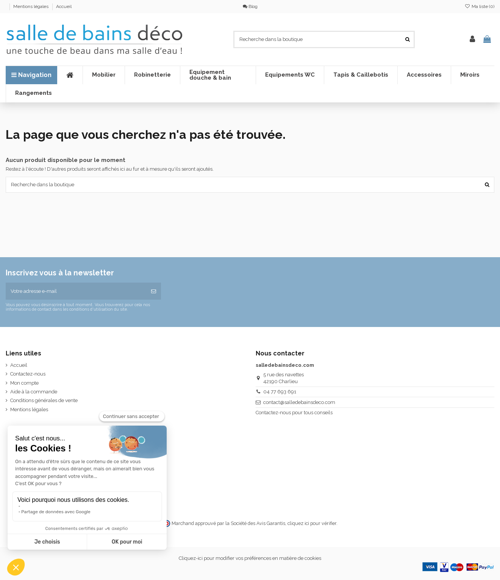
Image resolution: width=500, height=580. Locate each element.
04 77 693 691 (279, 392)
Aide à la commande (33, 392)
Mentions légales (31, 6)
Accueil (64, 6)
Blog (250, 6)
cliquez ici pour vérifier (312, 523)
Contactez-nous (27, 374)
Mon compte (24, 383)
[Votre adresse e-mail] (76, 291)
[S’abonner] (153, 291)
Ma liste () (479, 6)
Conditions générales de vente (44, 400)
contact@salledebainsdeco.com (299, 402)
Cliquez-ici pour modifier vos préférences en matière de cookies (250, 558)
